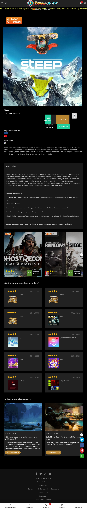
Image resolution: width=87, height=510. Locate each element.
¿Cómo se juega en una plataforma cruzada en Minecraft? (22, 438)
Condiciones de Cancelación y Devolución (43, 489)
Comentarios (43, 496)
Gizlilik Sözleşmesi (43, 482)
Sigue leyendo (13, 452)
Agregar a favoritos (12, 113)
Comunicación (43, 485)
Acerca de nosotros (43, 478)
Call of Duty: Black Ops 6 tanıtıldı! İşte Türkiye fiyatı (63, 438)
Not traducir (43, 492)
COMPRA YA (63, 126)
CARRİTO (62, 119)
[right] (82, 255)
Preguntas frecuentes (44, 499)
